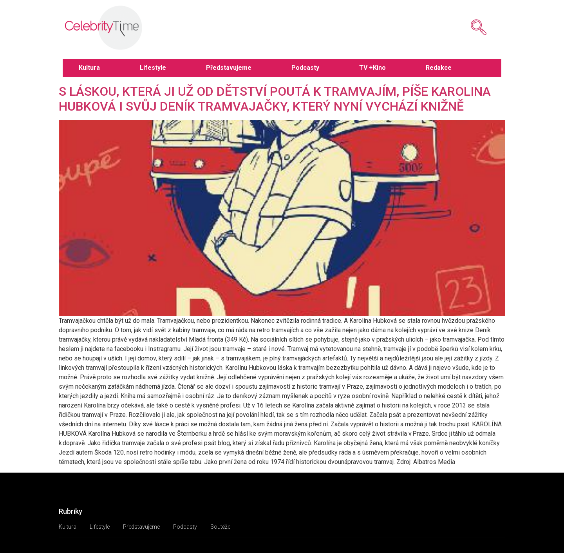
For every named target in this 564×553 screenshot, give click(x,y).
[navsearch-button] (466, 27)
